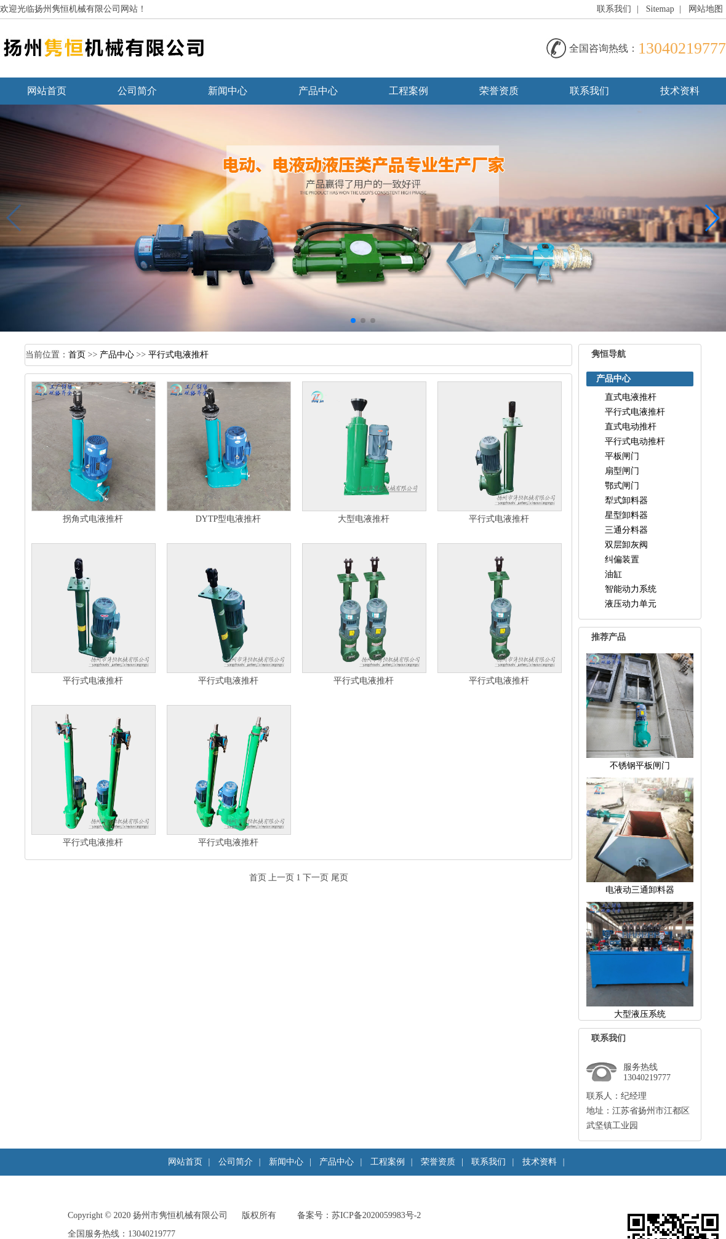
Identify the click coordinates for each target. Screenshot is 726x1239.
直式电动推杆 (630, 426)
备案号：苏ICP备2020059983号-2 (359, 1215)
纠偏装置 (622, 559)
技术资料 (680, 91)
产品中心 (318, 91)
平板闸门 (622, 456)
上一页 (281, 877)
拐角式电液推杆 (93, 519)
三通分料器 (626, 530)
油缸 (613, 574)
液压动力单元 (630, 603)
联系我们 (614, 9)
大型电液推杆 (363, 519)
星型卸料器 (626, 515)
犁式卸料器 (626, 500)
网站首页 (46, 91)
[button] (353, 320)
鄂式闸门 (622, 485)
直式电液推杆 (630, 397)
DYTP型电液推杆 (228, 519)
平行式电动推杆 (635, 441)
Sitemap (660, 9)
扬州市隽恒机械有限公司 (180, 1215)
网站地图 (705, 9)
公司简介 (137, 91)
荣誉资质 (499, 91)
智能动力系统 (630, 589)
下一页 (316, 877)
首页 (77, 354)
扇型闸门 (622, 471)
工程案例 (408, 91)
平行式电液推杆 (178, 354)
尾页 (339, 877)
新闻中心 (227, 91)
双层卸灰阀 (626, 544)
